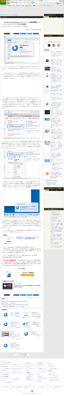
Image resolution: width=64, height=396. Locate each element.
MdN (38, 374)
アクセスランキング (51, 15)
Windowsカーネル (29, 223)
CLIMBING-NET (30, 376)
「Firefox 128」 (7, 73)
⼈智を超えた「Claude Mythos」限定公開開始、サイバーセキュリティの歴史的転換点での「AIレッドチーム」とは (57, 72)
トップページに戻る (22, 354)
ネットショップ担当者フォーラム (18, 366)
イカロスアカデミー (42, 372)
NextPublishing (15, 379)
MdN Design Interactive (43, 378)
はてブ (24, 33)
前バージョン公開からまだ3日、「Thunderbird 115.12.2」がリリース (15, 314)
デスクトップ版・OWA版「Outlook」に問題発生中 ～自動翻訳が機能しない (56, 86)
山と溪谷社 (28, 372)
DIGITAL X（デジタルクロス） (18, 372)
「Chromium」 (5, 225)
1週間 (56, 16)
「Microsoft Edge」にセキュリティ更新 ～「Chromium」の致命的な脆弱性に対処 (56, 104)
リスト (11, 33)
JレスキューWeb (41, 370)
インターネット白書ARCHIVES (7, 382)
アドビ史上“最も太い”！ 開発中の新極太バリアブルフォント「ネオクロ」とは (57, 164)
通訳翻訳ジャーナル (42, 368)
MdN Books (41, 376)
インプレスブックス (16, 377)
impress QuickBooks (53, 368)
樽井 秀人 (28, 29)
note (30, 33)
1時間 (47, 16)
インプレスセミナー (16, 370)
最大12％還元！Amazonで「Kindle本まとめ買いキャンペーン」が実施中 (56, 122)
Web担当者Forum (5, 366)
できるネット (4, 380)
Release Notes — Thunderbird (8, 303)
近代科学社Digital (30, 379)
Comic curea (52, 366)
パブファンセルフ (53, 372)
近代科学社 (28, 378)
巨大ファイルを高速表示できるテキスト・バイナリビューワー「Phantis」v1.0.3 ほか (57, 53)
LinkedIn (36, 33)
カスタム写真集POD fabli (54, 377)
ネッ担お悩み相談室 (5, 374)
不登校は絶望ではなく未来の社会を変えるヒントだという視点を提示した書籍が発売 (57, 77)
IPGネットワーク (52, 374)
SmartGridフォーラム (16, 364)
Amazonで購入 (27, 275)
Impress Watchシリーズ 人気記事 (54, 188)
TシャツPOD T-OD (30, 368)
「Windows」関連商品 (28, 272)
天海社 (51, 364)
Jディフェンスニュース (43, 366)
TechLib (40, 381)
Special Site (49, 35)
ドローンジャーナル (5, 372)
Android (36, 223)
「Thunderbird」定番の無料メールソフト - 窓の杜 (13, 306)
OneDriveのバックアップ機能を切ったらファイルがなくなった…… (57, 239)
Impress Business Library (17, 368)
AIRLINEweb (41, 364)
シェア (17, 33)
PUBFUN (50, 370)
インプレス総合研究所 (5, 368)
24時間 (51, 16)
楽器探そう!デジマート (31, 366)
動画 (48, 5)
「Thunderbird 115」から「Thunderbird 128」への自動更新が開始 (35, 323)
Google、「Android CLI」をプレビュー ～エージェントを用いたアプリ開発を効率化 (57, 112)
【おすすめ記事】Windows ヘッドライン (55, 209)
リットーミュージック (31, 364)
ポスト (8, 33)
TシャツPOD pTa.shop (54, 375)
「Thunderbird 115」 (11, 68)
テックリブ (39, 380)
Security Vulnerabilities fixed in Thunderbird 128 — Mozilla (14, 304)
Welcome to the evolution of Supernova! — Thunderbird (14, 301)
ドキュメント (39, 5)
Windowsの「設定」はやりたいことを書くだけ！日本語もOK (57, 95)
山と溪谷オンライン (30, 374)
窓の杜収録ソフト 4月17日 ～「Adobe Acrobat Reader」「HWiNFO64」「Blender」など (52, 183)
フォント (52, 5)
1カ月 (61, 16)
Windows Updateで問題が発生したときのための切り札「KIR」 (56, 231)
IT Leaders (3, 370)
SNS (44, 5)
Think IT (3, 364)
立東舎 (28, 370)
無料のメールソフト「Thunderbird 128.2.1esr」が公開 (35, 333)
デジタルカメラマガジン (6, 378)
